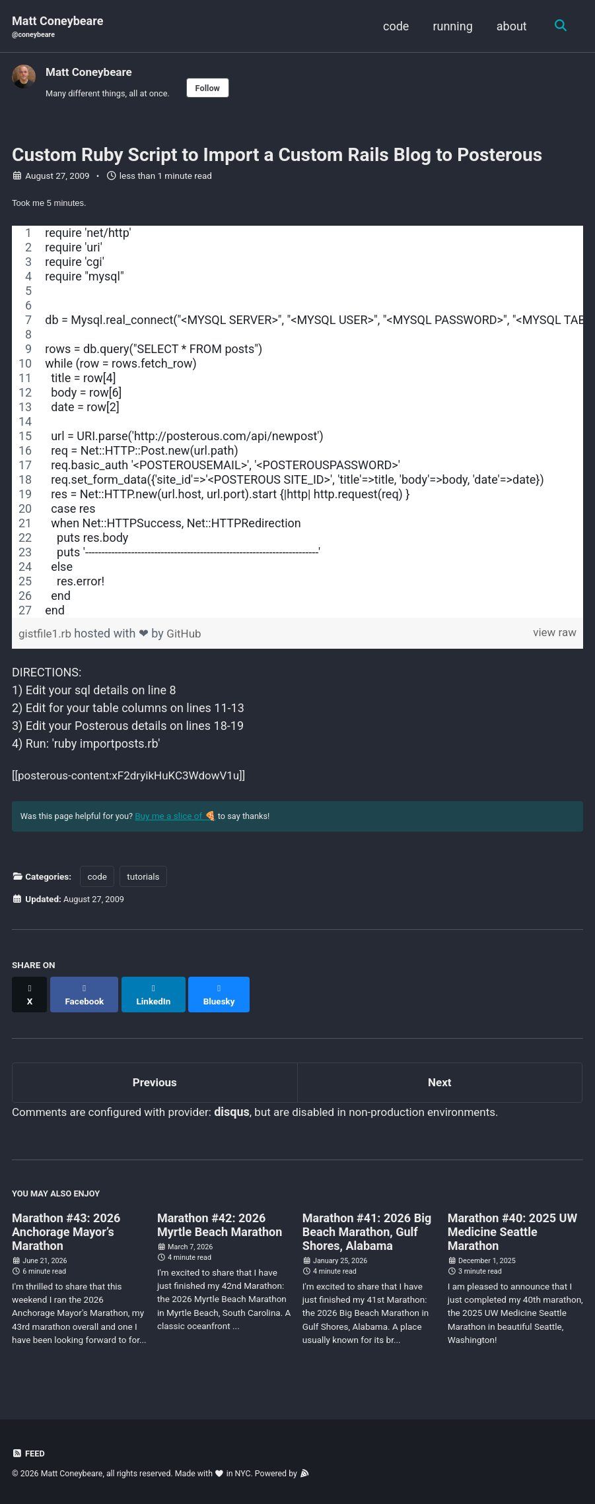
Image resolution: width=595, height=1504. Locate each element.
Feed (29, 1454)
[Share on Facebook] (87, 998)
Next (439, 1081)
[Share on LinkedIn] (157, 998)
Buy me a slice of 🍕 (182, 825)
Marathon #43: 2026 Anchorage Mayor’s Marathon (66, 1234)
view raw (553, 638)
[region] (297, 426)
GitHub (188, 638)
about (510, 26)
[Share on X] (30, 998)
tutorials (143, 886)
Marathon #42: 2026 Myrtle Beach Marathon (219, 1227)
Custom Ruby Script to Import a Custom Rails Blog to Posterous (277, 158)
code (394, 26)
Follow (216, 89)
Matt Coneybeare (57, 27)
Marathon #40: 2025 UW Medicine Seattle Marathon (512, 1234)
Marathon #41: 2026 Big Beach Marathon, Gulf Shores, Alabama (366, 1234)
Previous (154, 1081)
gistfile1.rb (47, 638)
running (450, 26)
